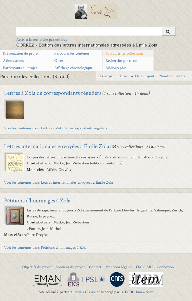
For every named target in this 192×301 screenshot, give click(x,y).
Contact (95, 266)
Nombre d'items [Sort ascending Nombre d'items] (172, 76)
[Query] (96, 31)
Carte (58, 60)
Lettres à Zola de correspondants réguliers (52, 93)
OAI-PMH (144, 266)
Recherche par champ (123, 60)
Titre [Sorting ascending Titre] (123, 76)
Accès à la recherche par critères (41, 39)
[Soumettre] (169, 31)
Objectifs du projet (37, 266)
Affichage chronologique (73, 67)
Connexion (165, 266)
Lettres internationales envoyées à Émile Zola (56, 146)
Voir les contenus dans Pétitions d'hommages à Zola (45, 247)
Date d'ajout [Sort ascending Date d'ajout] (145, 76)
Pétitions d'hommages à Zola (37, 200)
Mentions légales (118, 266)
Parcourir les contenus (72, 53)
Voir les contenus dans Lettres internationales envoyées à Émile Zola (58, 182)
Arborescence (13, 60)
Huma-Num (144, 291)
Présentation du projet (20, 53)
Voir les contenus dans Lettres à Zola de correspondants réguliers (56, 128)
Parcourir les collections (124, 53)
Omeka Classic (84, 291)
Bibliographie (116, 67)
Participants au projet (20, 67)
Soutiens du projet (70, 266)
